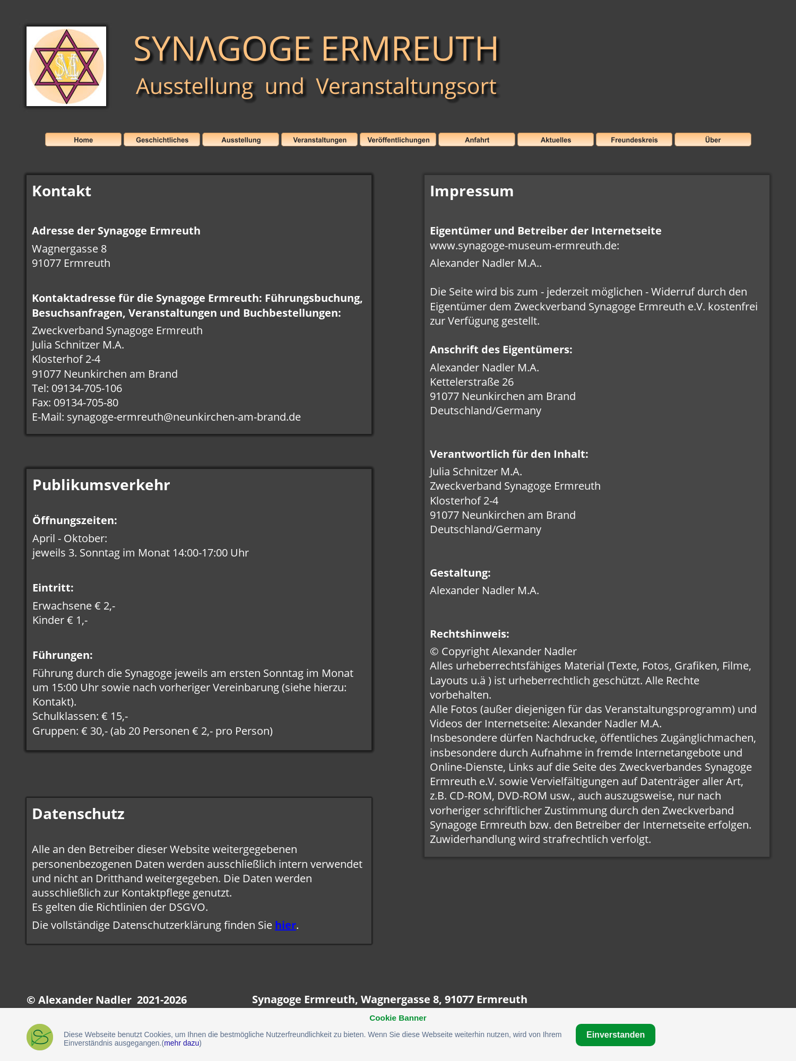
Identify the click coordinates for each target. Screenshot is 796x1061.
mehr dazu (181, 1043)
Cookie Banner (397, 1017)
